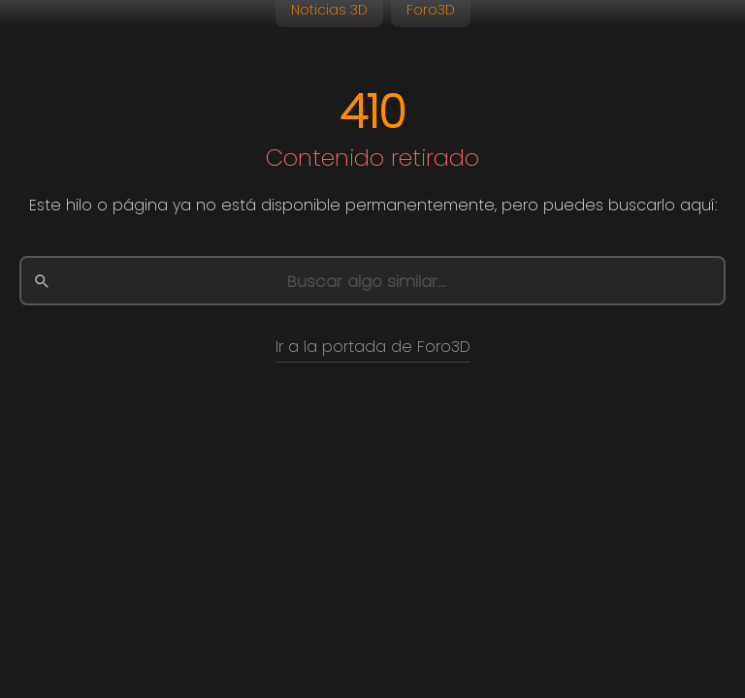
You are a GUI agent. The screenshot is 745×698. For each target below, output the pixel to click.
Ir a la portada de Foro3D (372, 346)
